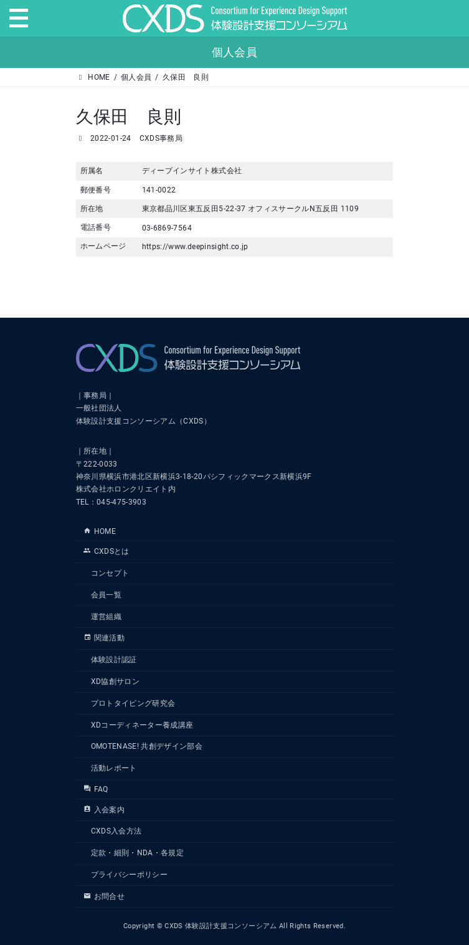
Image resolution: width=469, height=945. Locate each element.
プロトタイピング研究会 (133, 703)
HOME (99, 531)
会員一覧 (106, 595)
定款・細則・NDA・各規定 (137, 853)
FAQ (95, 789)
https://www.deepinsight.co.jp (195, 246)
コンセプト (110, 573)
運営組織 (106, 616)
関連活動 (104, 638)
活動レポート (114, 768)
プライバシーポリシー (129, 874)
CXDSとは (106, 552)
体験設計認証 (114, 660)
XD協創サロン (115, 681)
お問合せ (104, 896)
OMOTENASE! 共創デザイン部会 (147, 747)
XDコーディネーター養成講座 (142, 725)
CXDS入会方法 (116, 831)
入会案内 (104, 809)
